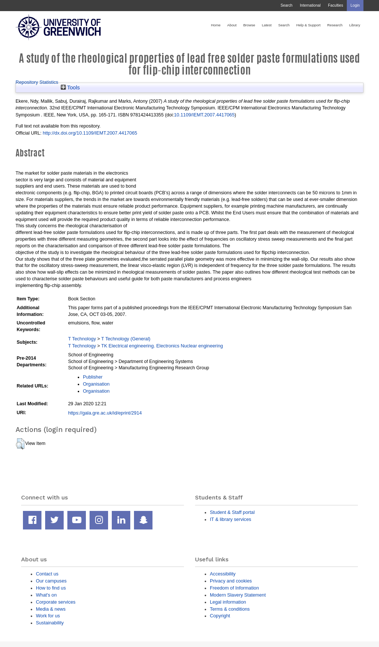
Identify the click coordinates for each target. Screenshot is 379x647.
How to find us (51, 588)
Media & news (51, 609)
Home (216, 25)
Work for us (48, 615)
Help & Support (308, 25)
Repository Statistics (37, 82)
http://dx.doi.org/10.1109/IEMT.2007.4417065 (90, 133)
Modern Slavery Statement (238, 595)
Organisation (96, 384)
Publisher (93, 377)
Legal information (228, 602)
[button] (20, 443)
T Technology (82, 338)
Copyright (220, 615)
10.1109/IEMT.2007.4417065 (204, 115)
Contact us (47, 574)
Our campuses (51, 581)
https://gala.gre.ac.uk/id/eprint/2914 (105, 413)
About (232, 25)
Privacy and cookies (231, 581)
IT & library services (230, 519)
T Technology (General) (126, 338)
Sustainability (50, 622)
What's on (46, 595)
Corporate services (56, 602)
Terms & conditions (230, 609)
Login (355, 5)
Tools (70, 87)
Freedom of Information (234, 588)
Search (286, 5)
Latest (266, 25)
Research (334, 25)
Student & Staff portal (232, 512)
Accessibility (222, 574)
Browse (249, 25)
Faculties (335, 5)
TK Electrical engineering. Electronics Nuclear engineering (162, 346)
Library (354, 25)
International (310, 5)
